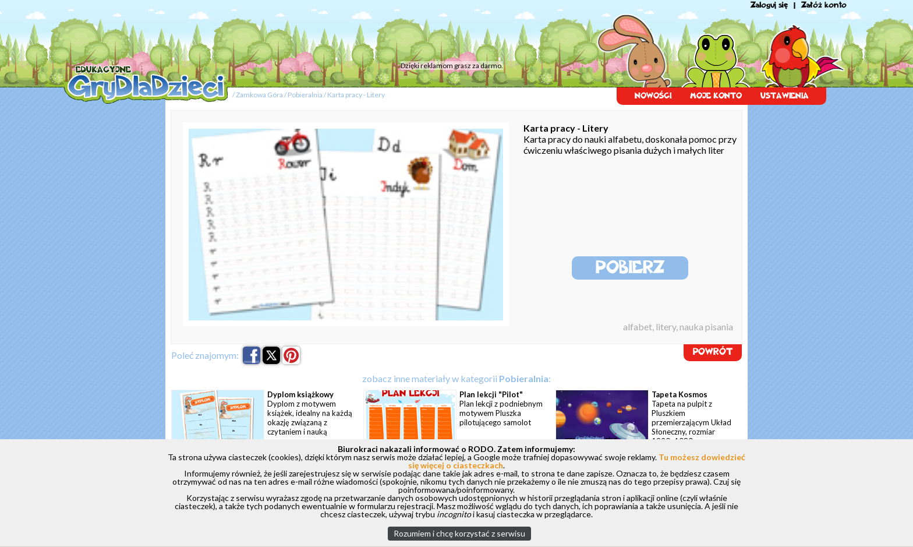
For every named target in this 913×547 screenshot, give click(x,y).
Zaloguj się (769, 5)
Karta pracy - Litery (356, 94)
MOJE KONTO (716, 96)
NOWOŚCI (653, 96)
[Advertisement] (284, 32)
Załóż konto (824, 5)
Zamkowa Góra (259, 94)
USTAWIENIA (784, 96)
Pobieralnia (305, 94)
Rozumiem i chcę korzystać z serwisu (459, 533)
